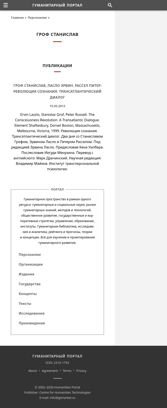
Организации (31, 264)
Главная (17, 17)
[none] (5, 5)
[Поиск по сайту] (110, 5)
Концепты (28, 293)
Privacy (81, 371)
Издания (26, 274)
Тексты (25, 303)
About (32, 371)
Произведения (32, 323)
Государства (29, 284)
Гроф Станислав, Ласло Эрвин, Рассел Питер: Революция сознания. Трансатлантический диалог (57, 91)
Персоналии (37, 17)
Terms (67, 371)
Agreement (50, 371)
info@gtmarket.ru (62, 398)
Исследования (32, 313)
